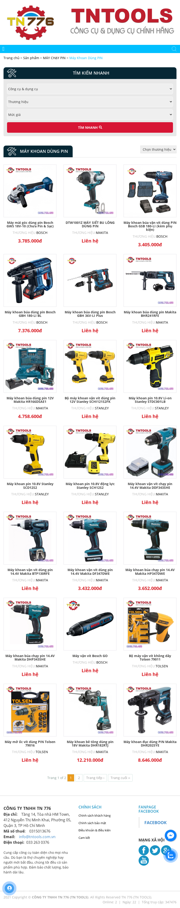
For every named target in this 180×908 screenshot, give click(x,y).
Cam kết (84, 838)
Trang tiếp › (95, 778)
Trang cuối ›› (120, 778)
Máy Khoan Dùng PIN (86, 58)
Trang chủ (12, 58)
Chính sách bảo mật (92, 823)
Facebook (155, 822)
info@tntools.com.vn (37, 836)
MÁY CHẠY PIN (54, 58)
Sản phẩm (31, 58)
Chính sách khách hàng (95, 815)
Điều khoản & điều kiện (95, 830)
